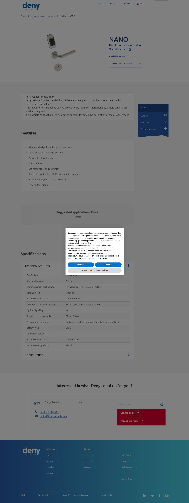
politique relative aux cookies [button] (79, 243)
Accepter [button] (108, 265)
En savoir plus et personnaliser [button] (94, 270)
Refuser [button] (80, 265)
